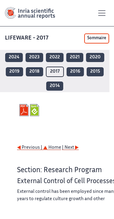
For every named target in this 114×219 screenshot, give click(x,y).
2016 (75, 72)
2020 (95, 57)
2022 (55, 57)
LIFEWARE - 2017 (27, 38)
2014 (55, 86)
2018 (34, 72)
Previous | (30, 148)
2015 (95, 72)
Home (52, 148)
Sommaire (96, 38)
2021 (75, 57)
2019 (14, 72)
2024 (14, 57)
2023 (34, 57)
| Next (70, 148)
